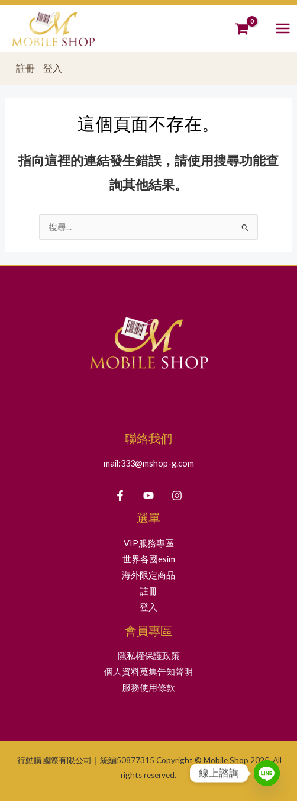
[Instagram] (177, 495)
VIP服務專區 (149, 543)
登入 (52, 68)
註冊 (25, 68)
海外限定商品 (148, 575)
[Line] (267, 773)
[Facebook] (120, 495)
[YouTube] (148, 495)
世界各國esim (148, 559)
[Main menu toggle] (283, 28)
